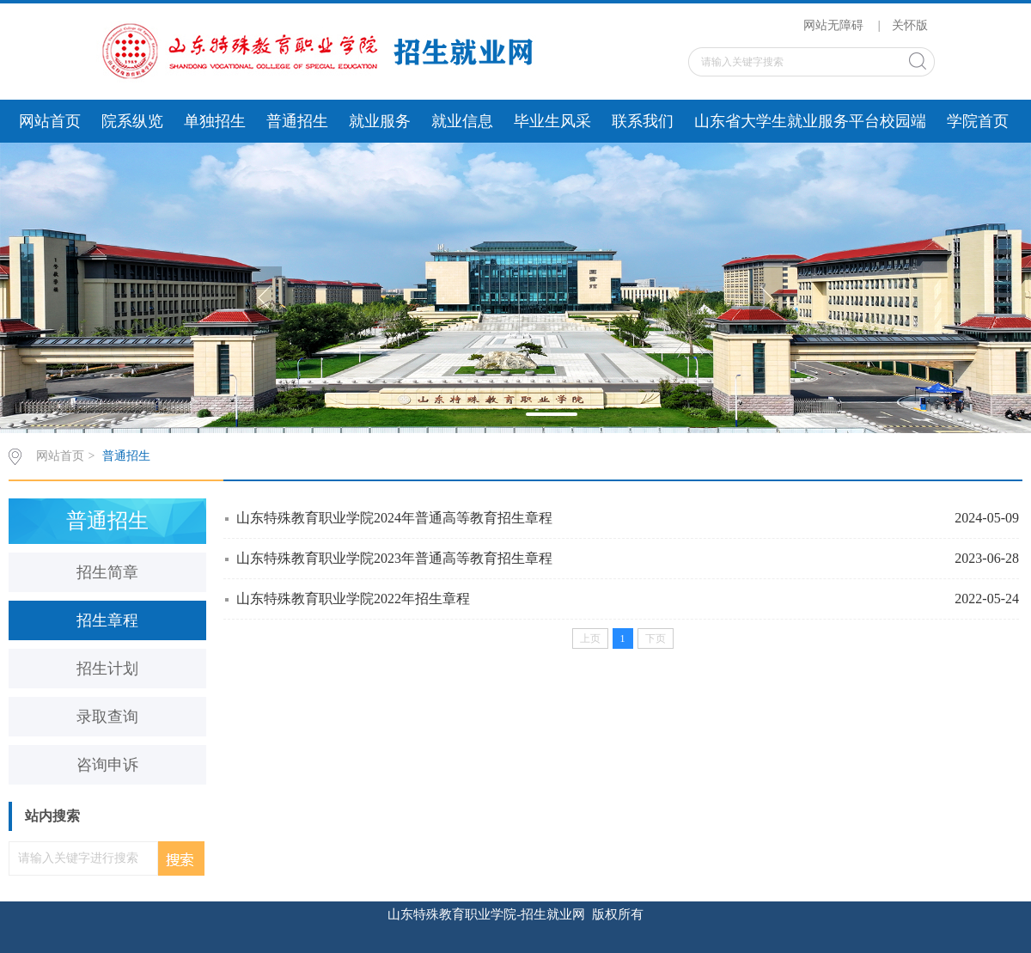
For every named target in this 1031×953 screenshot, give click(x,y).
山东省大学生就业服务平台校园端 (810, 121)
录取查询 (107, 716)
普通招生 (297, 121)
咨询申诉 (107, 764)
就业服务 (380, 121)
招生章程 (107, 620)
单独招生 (215, 121)
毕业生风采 (552, 121)
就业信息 (462, 121)
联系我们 (643, 121)
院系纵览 (132, 121)
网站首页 (50, 121)
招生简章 (107, 572)
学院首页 (978, 121)
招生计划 (107, 668)
